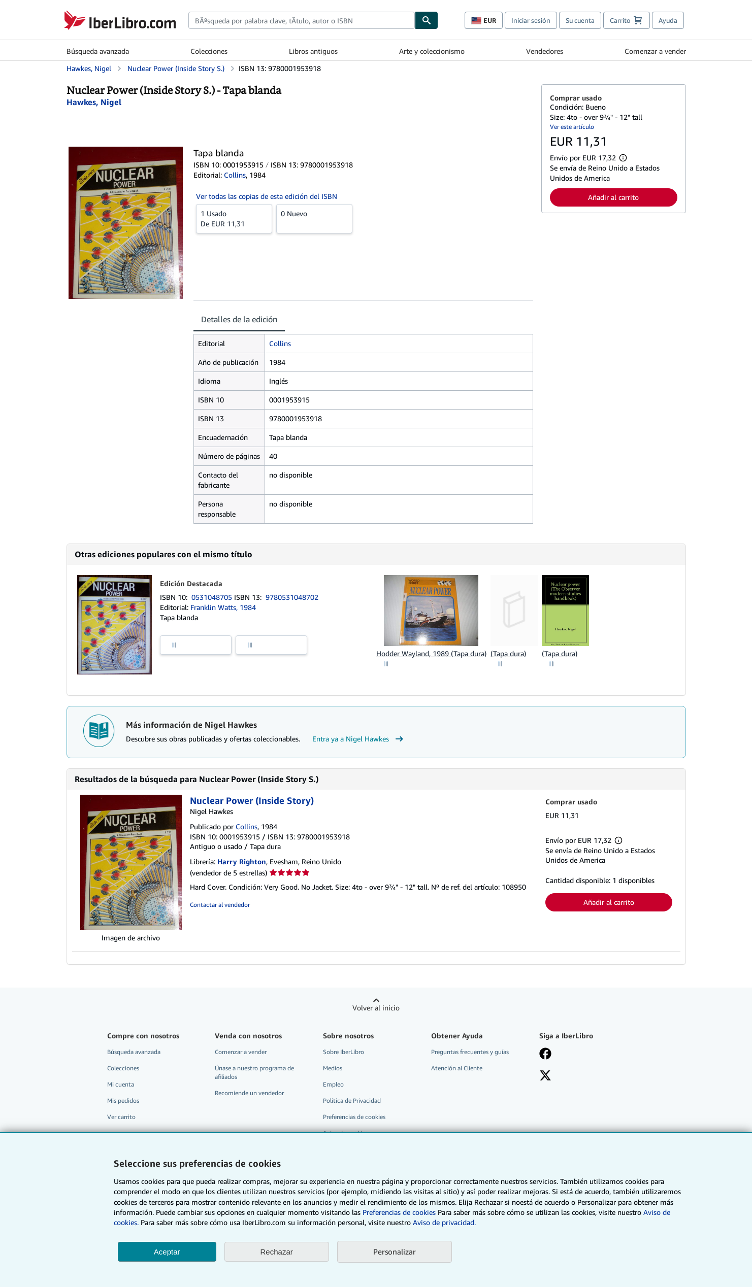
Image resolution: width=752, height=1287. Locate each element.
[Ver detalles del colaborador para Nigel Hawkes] (94, 102)
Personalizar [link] (394, 1251)
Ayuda (668, 20)
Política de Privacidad (352, 1100)
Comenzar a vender (655, 51)
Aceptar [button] (167, 1251)
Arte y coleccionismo (432, 51)
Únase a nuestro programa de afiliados (254, 1072)
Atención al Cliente (456, 1068)
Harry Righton (241, 861)
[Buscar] (426, 20)
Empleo (333, 1084)
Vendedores (544, 51)
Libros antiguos (313, 51)
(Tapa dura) (508, 653)
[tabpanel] (363, 429)
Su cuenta (580, 20)
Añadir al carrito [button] (613, 197)
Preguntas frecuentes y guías (470, 1052)
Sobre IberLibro (343, 1052)
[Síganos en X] (545, 1076)
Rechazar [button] (276, 1251)
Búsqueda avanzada (98, 51)
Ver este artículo (572, 126)
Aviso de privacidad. (444, 1222)
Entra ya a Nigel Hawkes (359, 739)
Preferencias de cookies (399, 1212)
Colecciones (208, 51)
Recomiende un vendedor (249, 1093)
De (234, 218)
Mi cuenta (120, 1084)
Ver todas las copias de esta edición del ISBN (266, 196)
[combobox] (301, 20)
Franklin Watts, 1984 (223, 607)
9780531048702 (292, 597)
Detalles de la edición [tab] (239, 319)
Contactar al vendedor (220, 904)
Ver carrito (121, 1117)
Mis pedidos (123, 1100)
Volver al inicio (376, 1007)
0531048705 (212, 597)
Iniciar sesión (530, 20)
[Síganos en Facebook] (545, 1054)
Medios (332, 1068)
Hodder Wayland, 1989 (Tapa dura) (431, 653)
